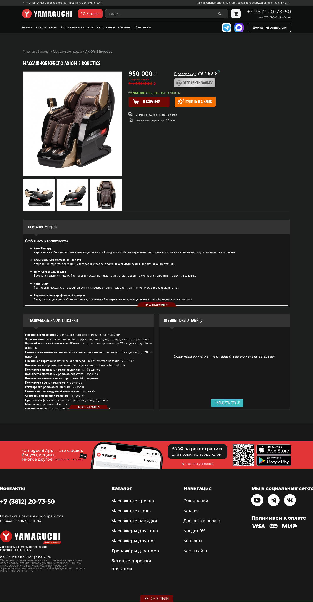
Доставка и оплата (77, 27)
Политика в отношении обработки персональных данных (31, 518)
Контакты (143, 27)
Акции (27, 27)
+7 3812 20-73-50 (269, 12)
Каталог (191, 510)
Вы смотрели (156, 598)
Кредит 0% (194, 530)
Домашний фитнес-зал (270, 27)
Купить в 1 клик (195, 101)
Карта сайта (195, 550)
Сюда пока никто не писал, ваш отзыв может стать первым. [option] (224, 356)
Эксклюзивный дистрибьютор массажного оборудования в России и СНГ (243, 2)
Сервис (124, 27)
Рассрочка (106, 27)
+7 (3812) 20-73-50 (27, 501)
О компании (46, 27)
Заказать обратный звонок (274, 16)
